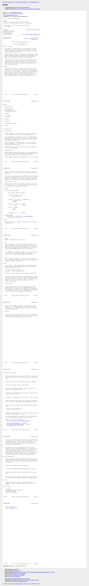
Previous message (25, 8)
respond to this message (16, 578)
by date (22, 580)
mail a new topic (26, 578)
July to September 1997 (34, 2)
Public (16, 2)
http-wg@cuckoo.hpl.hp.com (11, 15)
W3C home (4, 2)
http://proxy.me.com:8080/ (27, 216)
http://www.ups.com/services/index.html (20, 420)
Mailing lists (11, 2)
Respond (21, 7)
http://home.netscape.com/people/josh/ (31, 34)
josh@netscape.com (16, 12)
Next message (17, 8)
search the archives (23, 581)
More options (27, 7)
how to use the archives (13, 581)
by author (37, 580)
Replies (38, 8)
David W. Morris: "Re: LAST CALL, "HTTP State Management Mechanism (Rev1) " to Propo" (34, 572)
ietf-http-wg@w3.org (23, 2)
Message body (15, 7)
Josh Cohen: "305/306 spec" (14, 576)
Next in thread (33, 8)
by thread (27, 580)
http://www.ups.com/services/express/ (15, 424)
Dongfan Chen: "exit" (16, 570)
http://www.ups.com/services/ (13, 423)
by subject (31, 580)
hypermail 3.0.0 (19, 583)
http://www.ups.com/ (11, 425)
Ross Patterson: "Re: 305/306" (19, 573)
